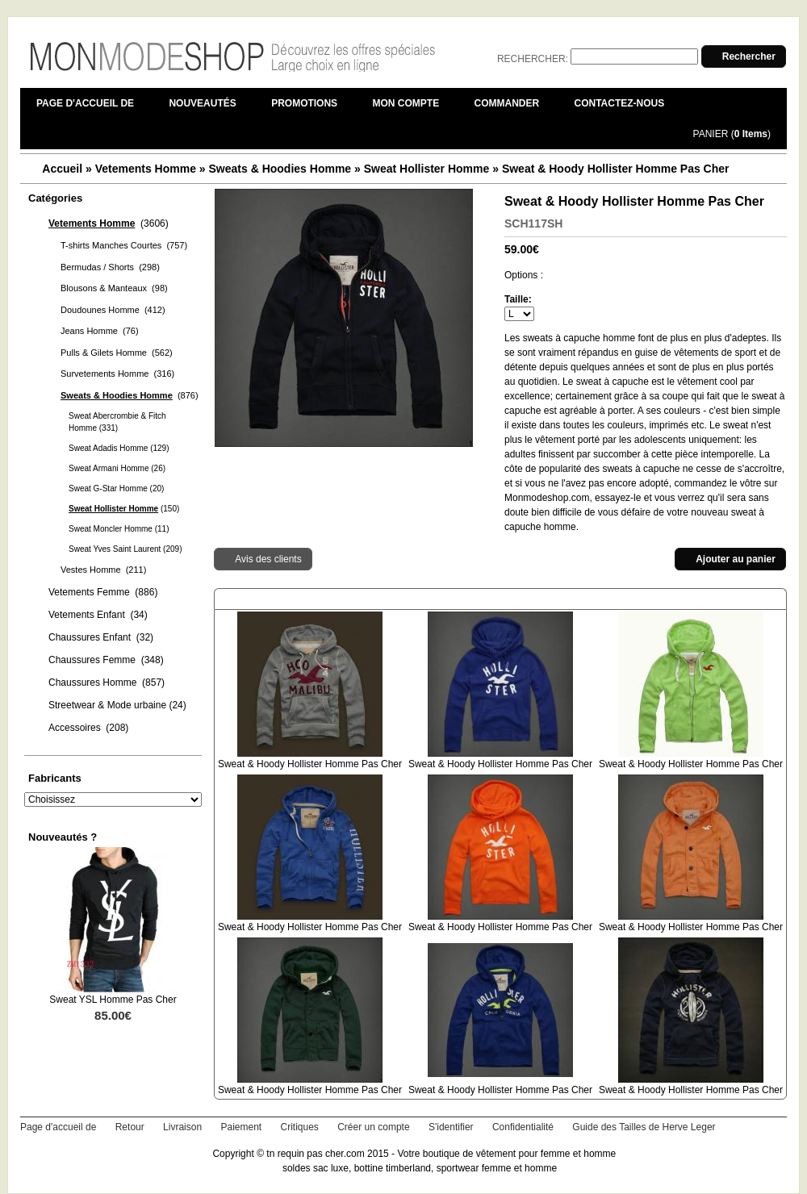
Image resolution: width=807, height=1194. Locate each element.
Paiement (240, 1127)
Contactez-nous (620, 103)
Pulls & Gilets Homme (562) (117, 352)
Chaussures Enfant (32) (100, 637)
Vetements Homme (145, 168)
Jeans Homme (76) (100, 331)
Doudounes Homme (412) (113, 310)
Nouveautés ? (62, 837)
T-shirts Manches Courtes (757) (124, 245)
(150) (124, 508)
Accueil (62, 168)
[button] (743, 56)
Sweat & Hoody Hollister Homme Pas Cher (616, 168)
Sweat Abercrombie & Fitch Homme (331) (117, 421)
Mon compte (405, 103)
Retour (129, 1127)
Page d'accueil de (85, 103)
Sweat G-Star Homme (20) (116, 488)
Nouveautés (202, 103)
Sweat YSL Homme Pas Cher (112, 999)
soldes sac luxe (315, 1168)
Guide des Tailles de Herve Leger (643, 1127)
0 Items (750, 134)
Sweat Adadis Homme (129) (119, 448)
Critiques (300, 1127)
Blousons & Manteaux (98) (114, 288)
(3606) (108, 223)
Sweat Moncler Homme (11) (119, 528)
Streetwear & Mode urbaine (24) (117, 705)
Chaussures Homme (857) (106, 682)
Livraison (182, 1127)
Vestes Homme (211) (103, 569)
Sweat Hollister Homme (427, 168)
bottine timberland (392, 1168)
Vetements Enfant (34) (98, 614)
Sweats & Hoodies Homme (280, 168)
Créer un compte (373, 1127)
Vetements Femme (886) (102, 592)
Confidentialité (523, 1127)
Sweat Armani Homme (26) (117, 468)
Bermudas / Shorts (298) (110, 267)
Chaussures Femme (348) (106, 660)
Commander (507, 103)
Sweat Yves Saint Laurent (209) (125, 549)
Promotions (304, 103)
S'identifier (451, 1127)
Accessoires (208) (88, 727)
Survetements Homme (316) (117, 373)
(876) (130, 395)
